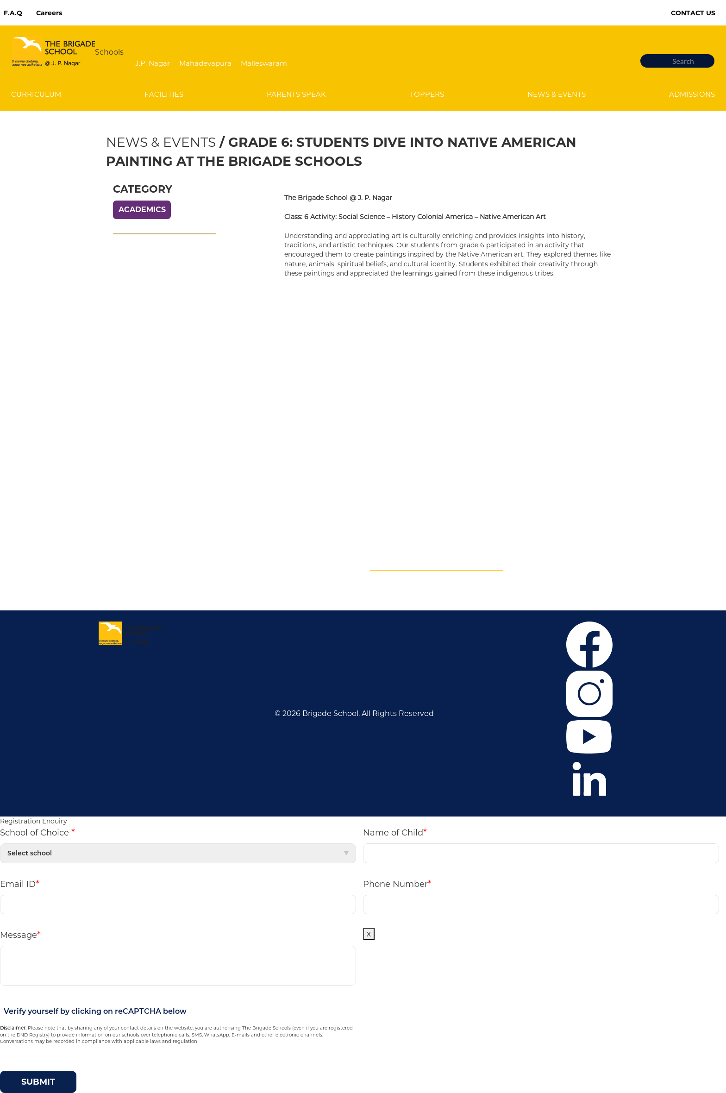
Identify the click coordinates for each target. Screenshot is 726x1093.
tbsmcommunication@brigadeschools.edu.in (478, 553)
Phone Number (397, 883)
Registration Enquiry (33, 821)
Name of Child (395, 832)
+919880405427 (429, 539)
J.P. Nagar (152, 63)
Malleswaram (264, 63)
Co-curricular (132, 377)
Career (120, 335)
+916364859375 (466, 525)
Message (20, 934)
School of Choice (37, 832)
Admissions (129, 363)
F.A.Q (13, 13)
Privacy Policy (133, 419)
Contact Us (693, 13)
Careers (49, 13)
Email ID (19, 883)
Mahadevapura (205, 63)
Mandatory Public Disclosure (436, 567)
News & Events (161, 142)
